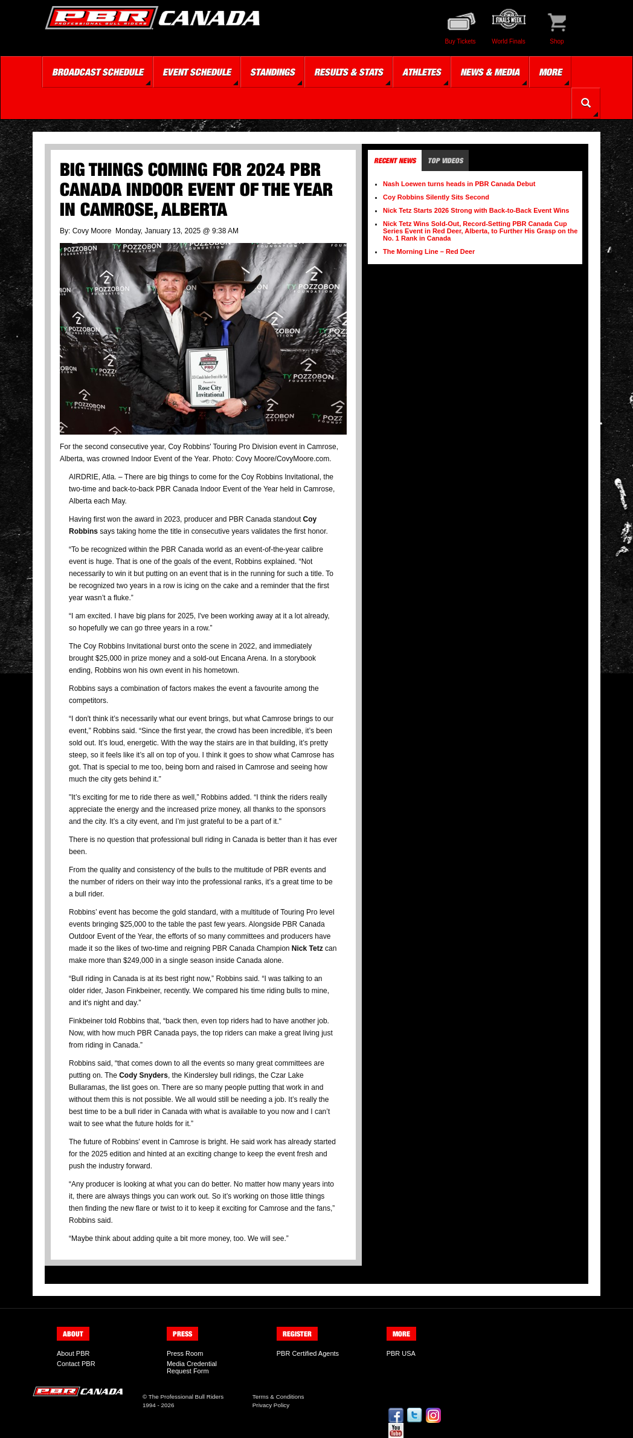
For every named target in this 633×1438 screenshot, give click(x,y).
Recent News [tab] (395, 160)
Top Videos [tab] (445, 160)
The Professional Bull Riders (186, 1396)
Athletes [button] (421, 72)
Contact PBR (76, 1363)
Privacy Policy (270, 1405)
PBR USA (401, 1353)
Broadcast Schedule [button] (97, 72)
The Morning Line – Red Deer (429, 251)
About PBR (73, 1353)
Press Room (185, 1353)
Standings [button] (272, 72)
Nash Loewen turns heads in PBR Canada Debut (459, 183)
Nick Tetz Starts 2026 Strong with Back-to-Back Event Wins (476, 210)
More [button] (550, 72)
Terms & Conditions (278, 1396)
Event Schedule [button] (196, 72)
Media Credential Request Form (192, 1367)
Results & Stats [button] (348, 72)
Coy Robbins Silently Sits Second (436, 197)
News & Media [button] (489, 72)
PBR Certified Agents (308, 1353)
